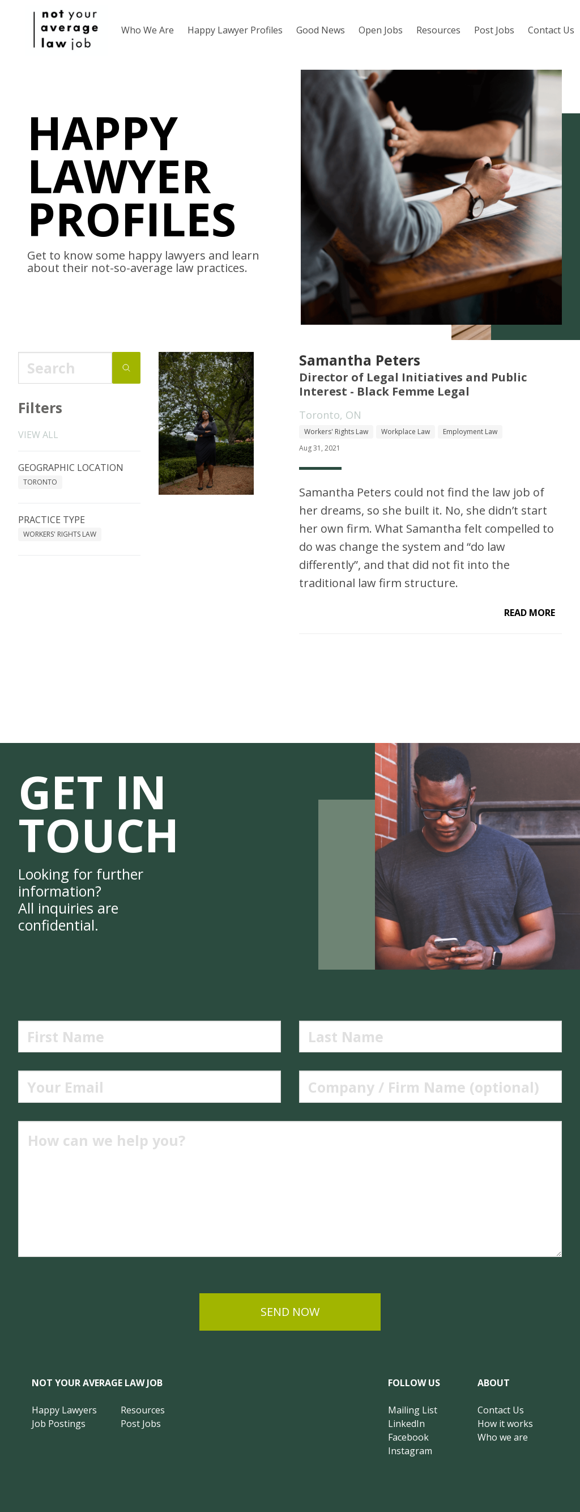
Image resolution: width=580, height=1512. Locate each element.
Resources (438, 30)
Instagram (410, 1451)
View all (38, 434)
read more (529, 612)
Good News (320, 30)
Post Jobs (494, 30)
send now (290, 1311)
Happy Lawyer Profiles (235, 30)
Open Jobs (381, 30)
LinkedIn (406, 1423)
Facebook (408, 1437)
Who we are (502, 1437)
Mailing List (412, 1410)
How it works (505, 1423)
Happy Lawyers (64, 1410)
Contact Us (500, 1410)
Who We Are (147, 30)
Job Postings (59, 1423)
